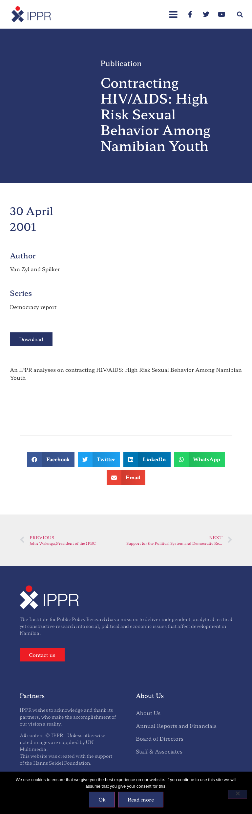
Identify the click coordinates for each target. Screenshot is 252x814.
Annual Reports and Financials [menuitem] (176, 726)
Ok (101, 799)
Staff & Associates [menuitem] (159, 751)
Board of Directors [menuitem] (159, 738)
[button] (173, 11)
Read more (141, 799)
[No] (237, 794)
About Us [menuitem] (148, 713)
